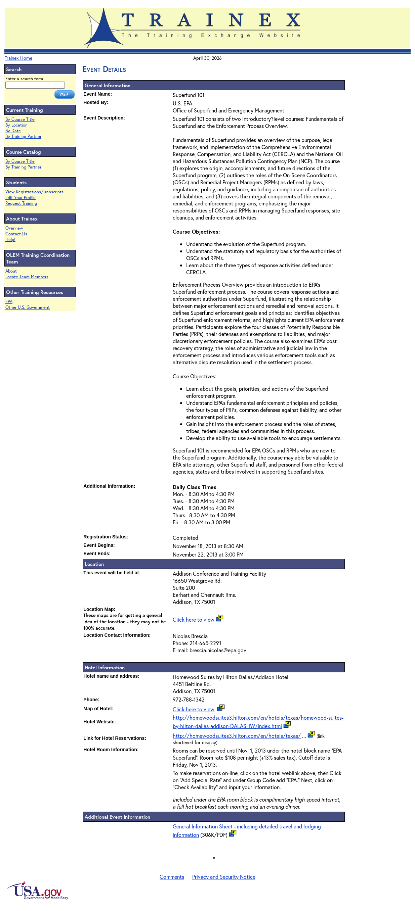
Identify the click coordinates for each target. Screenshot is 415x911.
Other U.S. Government (27, 307)
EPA (8, 301)
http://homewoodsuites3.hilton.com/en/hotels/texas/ (237, 735)
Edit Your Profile (20, 197)
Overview (14, 228)
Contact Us (16, 234)
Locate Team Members (26, 277)
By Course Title (20, 119)
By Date (13, 131)
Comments (172, 876)
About (11, 271)
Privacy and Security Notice (223, 876)
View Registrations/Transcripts (34, 192)
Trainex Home (18, 58)
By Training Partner (23, 136)
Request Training (21, 203)
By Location (16, 125)
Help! (10, 239)
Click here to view (193, 619)
